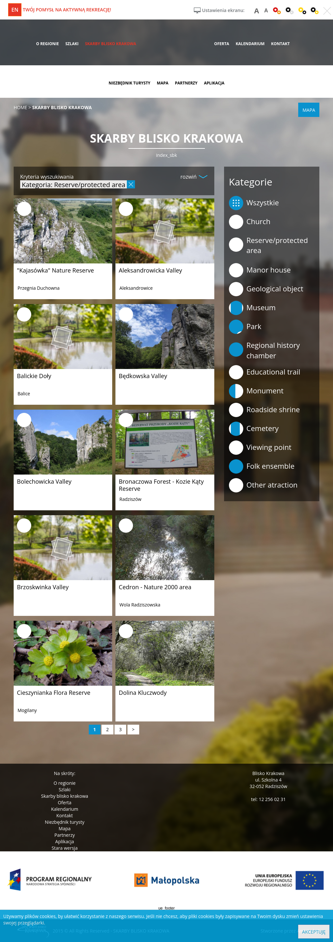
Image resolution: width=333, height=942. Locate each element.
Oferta (65, 802)
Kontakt (64, 815)
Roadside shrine (264, 410)
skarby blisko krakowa (110, 43)
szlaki (72, 43)
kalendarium (250, 43)
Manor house (260, 270)
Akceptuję (314, 932)
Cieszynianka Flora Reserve (53, 692)
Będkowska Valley (143, 376)
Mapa (65, 828)
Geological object (266, 289)
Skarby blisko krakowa (64, 796)
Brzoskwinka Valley (43, 587)
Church (250, 222)
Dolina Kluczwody (142, 692)
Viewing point (260, 447)
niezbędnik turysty (129, 83)
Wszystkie (254, 203)
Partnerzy (64, 835)
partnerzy (186, 83)
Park (245, 327)
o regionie (47, 43)
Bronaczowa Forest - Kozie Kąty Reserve (161, 484)
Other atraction (263, 485)
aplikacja (214, 83)
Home (20, 107)
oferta (221, 43)
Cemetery (254, 429)
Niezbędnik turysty (65, 822)
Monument (256, 391)
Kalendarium (64, 809)
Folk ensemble (262, 466)
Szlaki (64, 789)
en (14, 9)
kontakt (280, 43)
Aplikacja (64, 841)
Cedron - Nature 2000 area (155, 587)
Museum (252, 308)
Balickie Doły (34, 376)
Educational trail (264, 372)
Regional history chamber (264, 350)
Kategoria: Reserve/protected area (73, 184)
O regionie (65, 783)
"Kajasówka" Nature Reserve (55, 270)
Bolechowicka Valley (44, 481)
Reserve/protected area (268, 245)
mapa (162, 83)
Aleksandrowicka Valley (150, 270)
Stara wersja (65, 848)
